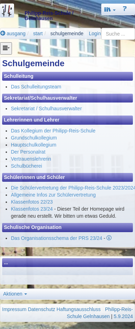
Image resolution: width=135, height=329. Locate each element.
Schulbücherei (26, 166)
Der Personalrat (28, 152)
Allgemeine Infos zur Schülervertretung (53, 195)
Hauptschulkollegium (33, 145)
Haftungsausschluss (79, 309)
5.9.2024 (123, 316)
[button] (110, 9)
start (38, 33)
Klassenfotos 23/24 (32, 209)
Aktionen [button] (15, 294)
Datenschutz (41, 309)
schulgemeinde (66, 33)
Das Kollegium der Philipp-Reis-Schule (53, 131)
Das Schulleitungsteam (36, 86)
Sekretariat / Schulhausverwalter (46, 108)
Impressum (14, 309)
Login (95, 33)
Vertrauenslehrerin (31, 159)
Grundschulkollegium (34, 138)
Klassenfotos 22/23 (32, 202)
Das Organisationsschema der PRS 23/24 (56, 238)
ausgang (13, 33)
